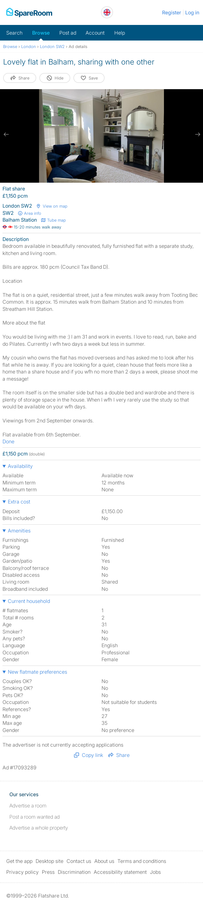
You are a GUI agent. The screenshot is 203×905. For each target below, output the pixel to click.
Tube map (53, 220)
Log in (192, 12)
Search (14, 33)
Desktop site (49, 861)
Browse (41, 33)
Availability (20, 466)
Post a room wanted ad (34, 817)
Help (119, 33)
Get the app (19, 861)
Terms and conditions (141, 861)
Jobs (155, 872)
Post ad (67, 33)
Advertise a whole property (38, 828)
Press (48, 872)
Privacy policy (22, 872)
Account (95, 33)
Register (171, 12)
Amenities (19, 530)
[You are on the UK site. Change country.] (107, 12)
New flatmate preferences (37, 672)
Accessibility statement (120, 872)
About (104, 861)
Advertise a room (28, 805)
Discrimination (74, 872)
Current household (29, 601)
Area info (29, 213)
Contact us (79, 861)
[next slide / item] (197, 134)
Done (8, 441)
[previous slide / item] (6, 134)
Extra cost (19, 501)
